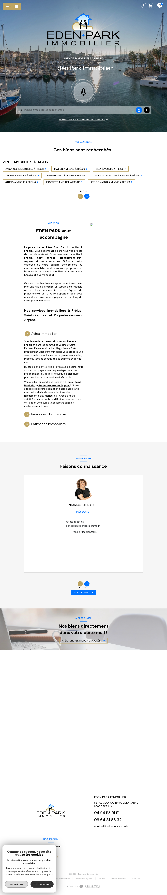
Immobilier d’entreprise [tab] (48, 414)
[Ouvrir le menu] (12, 6)
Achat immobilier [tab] (44, 333)
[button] (87, 196)
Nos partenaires (62, 878)
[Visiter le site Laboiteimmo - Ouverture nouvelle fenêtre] (89, 886)
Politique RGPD (118, 878)
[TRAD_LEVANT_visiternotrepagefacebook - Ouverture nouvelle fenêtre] (143, 5)
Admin (102, 878)
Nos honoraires (40, 878)
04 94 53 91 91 (107, 812)
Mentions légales (84, 878)
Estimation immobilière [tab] (48, 424)
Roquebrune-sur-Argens (54, 385)
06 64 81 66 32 (75, 522)
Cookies (136, 879)
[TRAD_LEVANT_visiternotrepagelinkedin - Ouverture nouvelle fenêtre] (150, 5)
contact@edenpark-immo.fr (83, 525)
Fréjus (69, 382)
